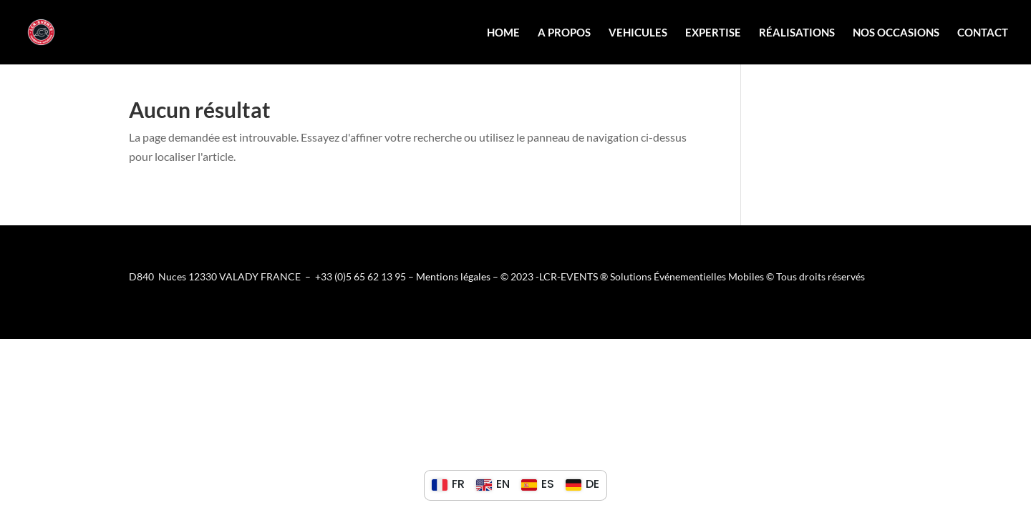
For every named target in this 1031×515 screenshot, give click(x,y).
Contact (982, 33)
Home (503, 33)
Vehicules (638, 33)
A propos (564, 33)
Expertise (713, 33)
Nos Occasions (896, 33)
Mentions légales (453, 276)
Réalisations (797, 33)
